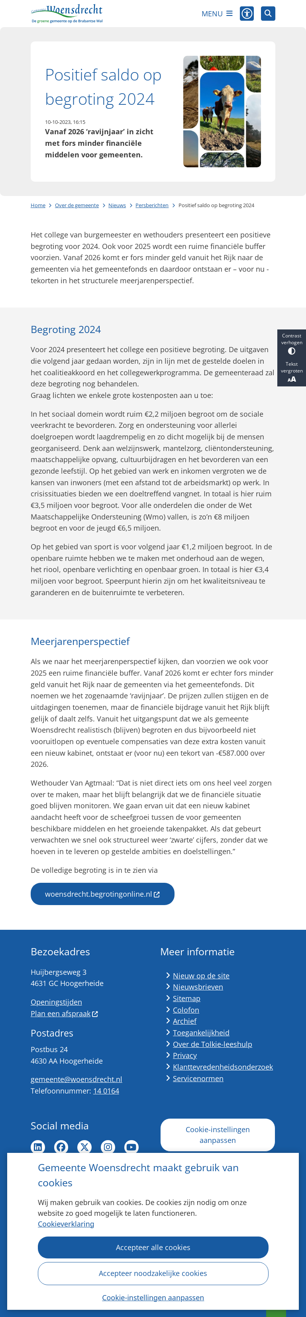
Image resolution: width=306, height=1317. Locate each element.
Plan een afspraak (64, 1013)
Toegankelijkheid (201, 1032)
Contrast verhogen (291, 343)
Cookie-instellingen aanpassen (153, 1297)
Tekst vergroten (291, 372)
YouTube (131, 1147)
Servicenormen (198, 1078)
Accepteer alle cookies (153, 1247)
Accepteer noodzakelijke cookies (153, 1273)
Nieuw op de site (201, 975)
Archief (184, 1021)
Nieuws (117, 205)
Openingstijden (56, 1002)
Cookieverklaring (66, 1224)
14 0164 (106, 1091)
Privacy (185, 1055)
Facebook (61, 1147)
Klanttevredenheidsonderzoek (223, 1067)
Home (38, 205)
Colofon (186, 1010)
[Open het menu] (217, 14)
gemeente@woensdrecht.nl (76, 1079)
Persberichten (152, 205)
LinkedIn (38, 1147)
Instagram (108, 1147)
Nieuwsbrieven (198, 987)
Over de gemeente (77, 205)
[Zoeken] (268, 13)
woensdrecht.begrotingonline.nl (102, 894)
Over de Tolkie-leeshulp (212, 1044)
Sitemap (186, 998)
